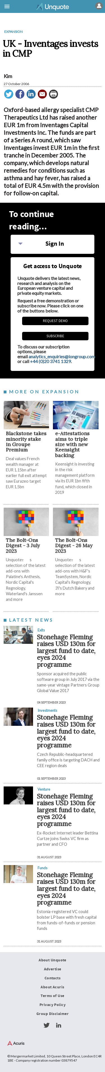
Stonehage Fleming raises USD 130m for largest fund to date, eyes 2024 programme (66, 651)
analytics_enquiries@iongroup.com (62, 356)
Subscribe (55, 336)
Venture (44, 789)
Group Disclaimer (52, 1014)
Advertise (52, 969)
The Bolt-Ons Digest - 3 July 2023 (23, 545)
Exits (41, 630)
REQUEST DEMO (55, 321)
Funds (42, 868)
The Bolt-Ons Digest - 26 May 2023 (73, 545)
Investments (47, 710)
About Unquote (52, 960)
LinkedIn (58, 1025)
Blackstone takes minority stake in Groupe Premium (26, 441)
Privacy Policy (52, 1005)
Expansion (13, 31)
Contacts (52, 978)
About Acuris (52, 987)
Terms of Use (52, 996)
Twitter (46, 1025)
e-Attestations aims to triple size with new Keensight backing (72, 444)
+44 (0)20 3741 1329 (50, 361)
